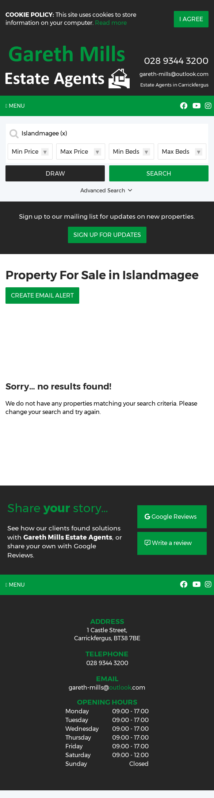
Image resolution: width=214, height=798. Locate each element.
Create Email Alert (42, 295)
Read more (111, 22)
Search (158, 173)
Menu (15, 106)
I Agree (191, 19)
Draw (55, 173)
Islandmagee (44, 134)
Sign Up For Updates (107, 234)
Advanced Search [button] (107, 190)
